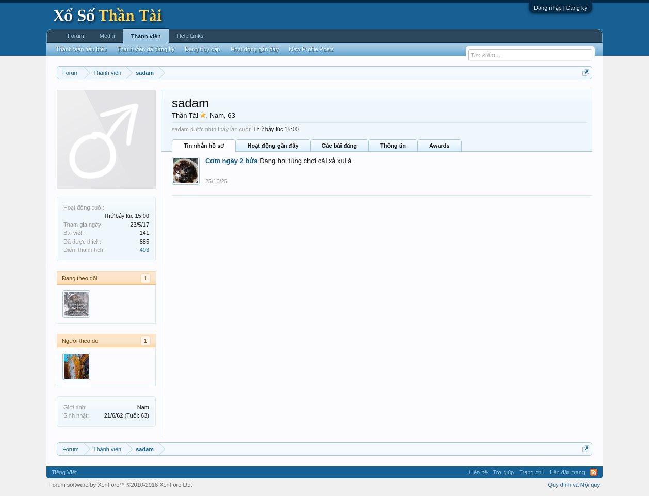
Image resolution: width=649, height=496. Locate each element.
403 (144, 250)
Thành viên (146, 36)
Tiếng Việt (64, 472)
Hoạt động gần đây (272, 145)
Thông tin (393, 145)
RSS (593, 472)
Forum (76, 36)
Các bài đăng (339, 145)
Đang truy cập (202, 49)
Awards (439, 145)
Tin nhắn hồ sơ (204, 145)
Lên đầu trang (567, 472)
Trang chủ (532, 472)
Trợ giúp (503, 472)
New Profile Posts (311, 49)
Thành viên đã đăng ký (145, 49)
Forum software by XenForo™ (120, 485)
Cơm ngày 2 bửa (231, 161)
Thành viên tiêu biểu (81, 49)
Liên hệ (478, 472)
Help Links (190, 36)
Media (107, 36)
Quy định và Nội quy (574, 485)
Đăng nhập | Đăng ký (560, 8)
